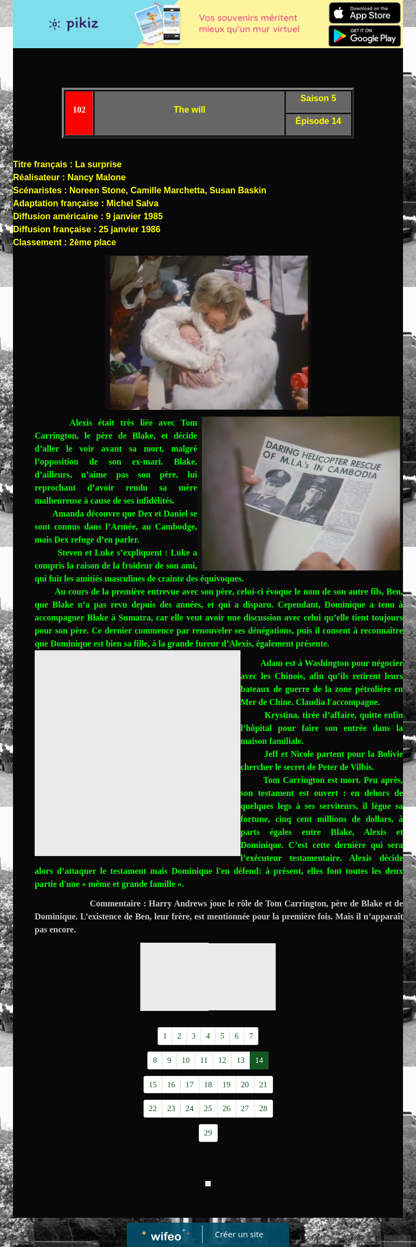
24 (190, 1108)
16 (171, 1084)
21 (263, 1084)
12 (222, 1060)
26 (227, 1108)
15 (153, 1084)
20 (245, 1084)
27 (245, 1108)
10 (185, 1060)
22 (153, 1108)
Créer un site (239, 1234)
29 (208, 1132)
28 (263, 1108)
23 (171, 1108)
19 (227, 1084)
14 (259, 1060)
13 (241, 1060)
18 (208, 1084)
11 (203, 1060)
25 (208, 1108)
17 (190, 1084)
